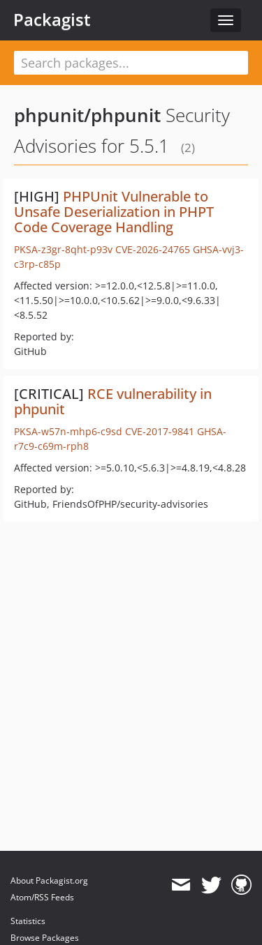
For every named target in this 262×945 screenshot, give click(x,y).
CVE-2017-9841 (159, 431)
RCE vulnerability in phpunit (113, 401)
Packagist (52, 19)
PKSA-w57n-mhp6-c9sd (68, 431)
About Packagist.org (49, 880)
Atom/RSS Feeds (42, 897)
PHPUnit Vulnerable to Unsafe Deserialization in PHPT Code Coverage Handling (114, 211)
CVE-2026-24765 (152, 249)
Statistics (27, 921)
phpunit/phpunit (87, 115)
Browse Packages (44, 938)
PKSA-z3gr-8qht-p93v (63, 249)
